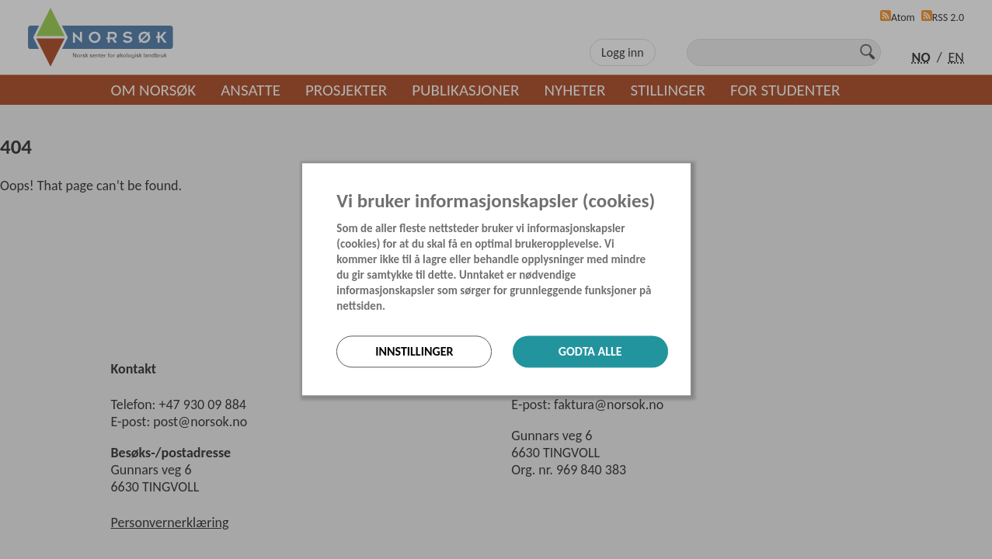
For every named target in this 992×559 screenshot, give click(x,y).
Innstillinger (414, 352)
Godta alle (590, 352)
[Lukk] (686, 176)
